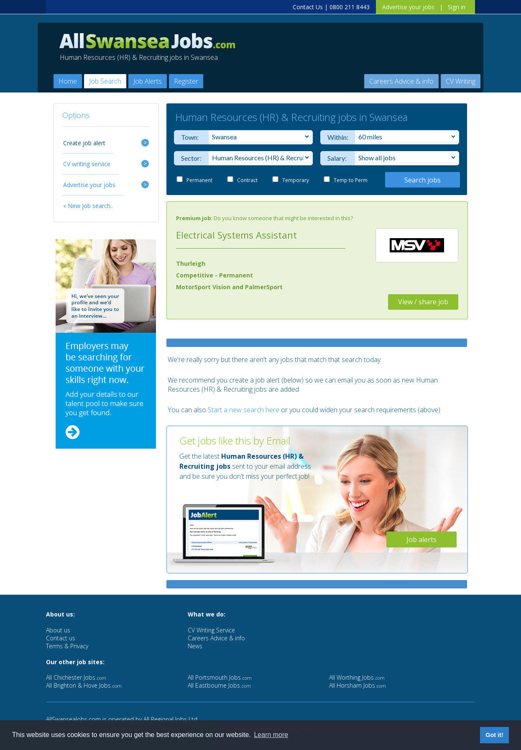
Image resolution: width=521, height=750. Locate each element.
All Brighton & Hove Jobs (84, 685)
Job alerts (421, 539)
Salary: (336, 158)
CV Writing (460, 81)
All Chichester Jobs (76, 677)
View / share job (423, 301)
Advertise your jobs (408, 7)
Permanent (199, 180)
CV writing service (86, 164)
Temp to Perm (351, 180)
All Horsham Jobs (357, 685)
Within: (336, 137)
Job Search (105, 81)
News (195, 646)
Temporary (295, 180)
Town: (189, 137)
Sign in (456, 7)
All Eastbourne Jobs (219, 685)
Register (186, 81)
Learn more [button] (271, 734)
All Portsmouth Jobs (220, 677)
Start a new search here (243, 409)
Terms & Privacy (67, 646)
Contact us (60, 638)
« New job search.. (88, 206)
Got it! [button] (494, 735)
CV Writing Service (211, 630)
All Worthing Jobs (357, 677)
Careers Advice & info (401, 81)
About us (58, 630)
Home (68, 81)
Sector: (189, 158)
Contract (247, 180)
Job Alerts (147, 81)
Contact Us (308, 7)
